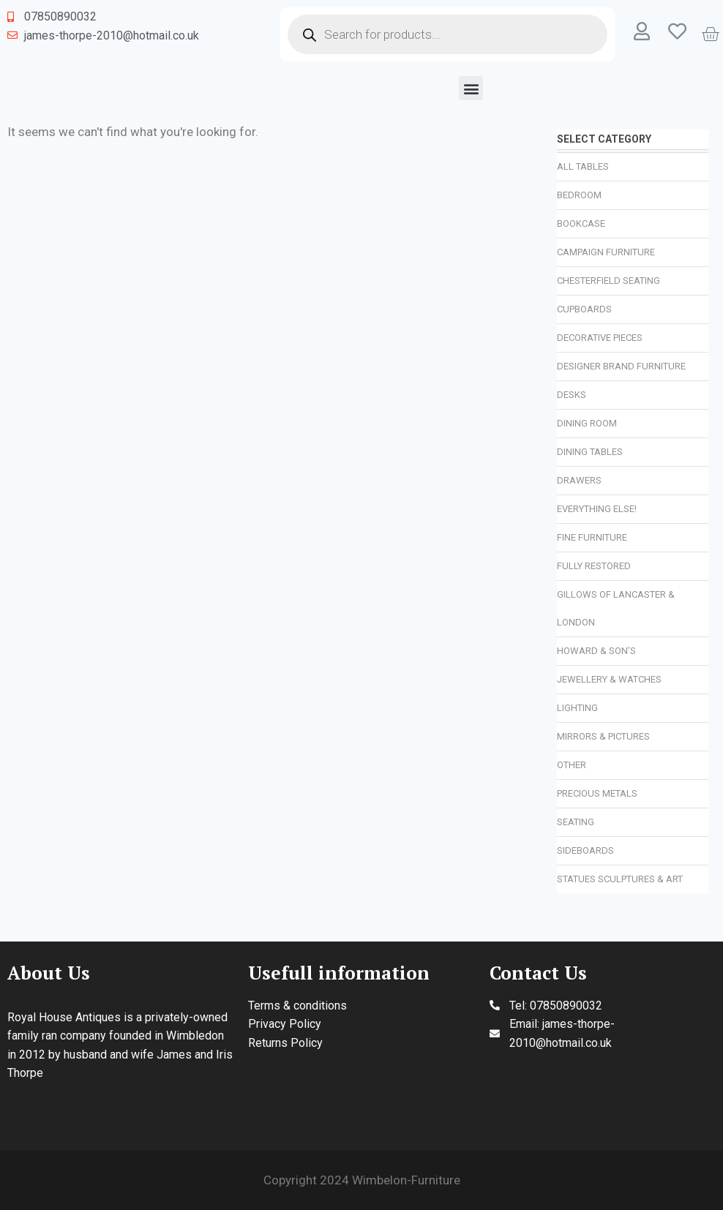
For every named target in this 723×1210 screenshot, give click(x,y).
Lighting (577, 707)
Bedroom (579, 194)
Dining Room (587, 423)
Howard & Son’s (596, 650)
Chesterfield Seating (608, 280)
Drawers (579, 480)
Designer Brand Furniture (621, 366)
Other (571, 764)
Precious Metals (597, 793)
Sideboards (585, 850)
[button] (471, 88)
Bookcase (581, 223)
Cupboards (584, 309)
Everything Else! (597, 508)
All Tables (583, 166)
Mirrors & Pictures (603, 736)
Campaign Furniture (606, 252)
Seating (575, 821)
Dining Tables (590, 451)
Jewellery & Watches (609, 679)
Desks (571, 394)
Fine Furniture (592, 537)
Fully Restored (594, 565)
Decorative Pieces (600, 337)
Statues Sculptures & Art (620, 878)
